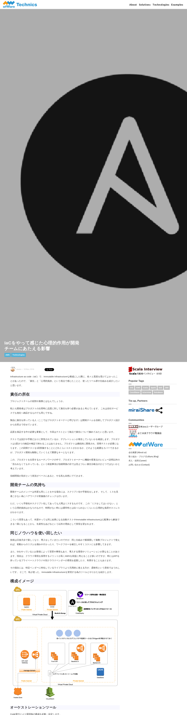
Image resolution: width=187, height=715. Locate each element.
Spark (153, 388)
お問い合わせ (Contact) (139, 465)
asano (18, 369)
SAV (167, 388)
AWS (7, 355)
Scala (145, 388)
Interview (146, 392)
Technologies (161, 4)
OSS (131, 388)
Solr (160, 388)
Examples (177, 4)
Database (158, 392)
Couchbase (135, 392)
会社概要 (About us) (138, 452)
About (133, 4)
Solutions (145, 4)
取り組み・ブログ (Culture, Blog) (144, 456)
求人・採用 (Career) (138, 460)
